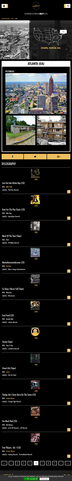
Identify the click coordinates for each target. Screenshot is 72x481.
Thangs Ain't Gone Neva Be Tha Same (17, 394)
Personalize (44, 479)
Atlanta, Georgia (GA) (50, 48)
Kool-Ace (8, 266)
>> (68, 463)
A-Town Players (10, 451)
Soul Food (6, 315)
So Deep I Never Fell (10, 289)
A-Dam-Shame (10, 398)
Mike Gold (9, 187)
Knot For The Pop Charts (11, 209)
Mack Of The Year (9, 236)
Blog (45, 14)
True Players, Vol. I (9, 447)
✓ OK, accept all (31, 479)
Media (37, 14)
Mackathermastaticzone (11, 262)
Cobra (8, 372)
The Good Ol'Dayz (6, 18)
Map (41, 14)
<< (4, 463)
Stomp (5, 342)
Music (31, 14)
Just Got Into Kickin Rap (11, 183)
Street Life (6, 368)
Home (26, 14)
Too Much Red (7, 421)
